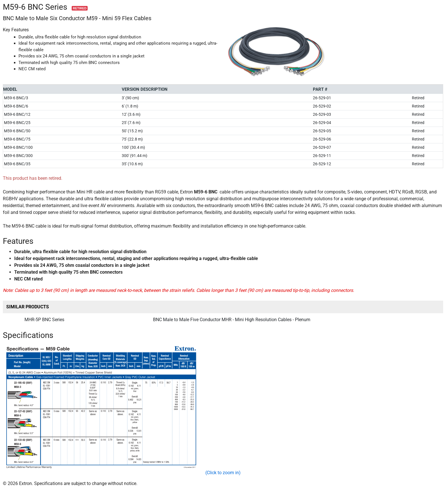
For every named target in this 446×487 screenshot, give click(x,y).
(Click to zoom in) (223, 472)
